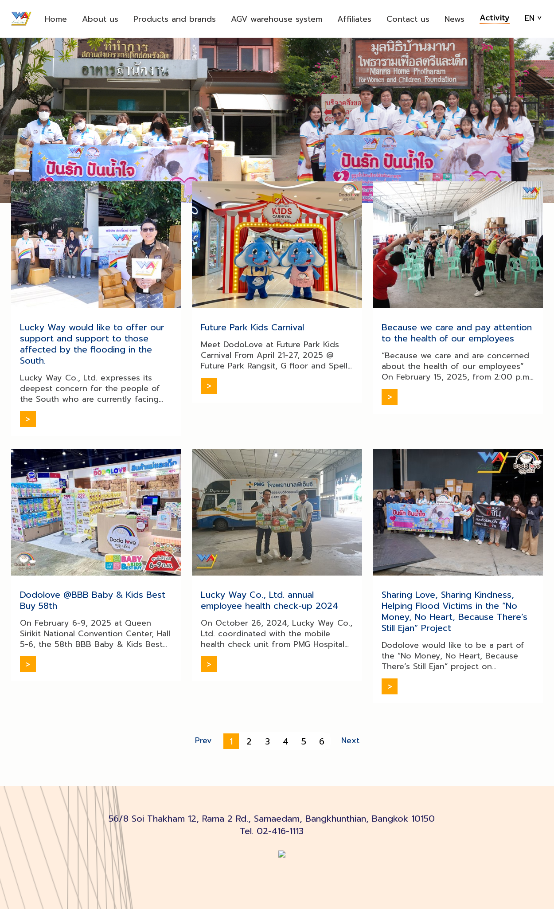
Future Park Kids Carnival (252, 327)
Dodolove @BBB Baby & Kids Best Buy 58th (92, 600)
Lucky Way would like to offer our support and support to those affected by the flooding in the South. (92, 344)
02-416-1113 (280, 831)
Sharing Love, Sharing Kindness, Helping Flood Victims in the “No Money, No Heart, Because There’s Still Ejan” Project (454, 611)
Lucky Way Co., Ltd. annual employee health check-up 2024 (269, 600)
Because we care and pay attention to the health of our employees (457, 333)
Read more (28, 419)
